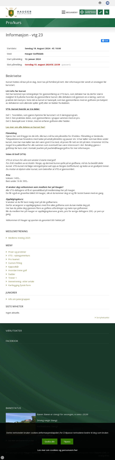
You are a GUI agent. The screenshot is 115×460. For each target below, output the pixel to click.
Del (105, 41)
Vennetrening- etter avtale (21, 281)
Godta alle (50, 441)
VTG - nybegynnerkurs (19, 255)
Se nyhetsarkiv (102, 317)
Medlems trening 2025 (19, 237)
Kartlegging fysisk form (19, 285)
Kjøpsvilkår (13, 266)
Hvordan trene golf (17, 270)
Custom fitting (15, 262)
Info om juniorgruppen (19, 299)
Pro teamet (13, 259)
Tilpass (67, 441)
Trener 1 (12, 277)
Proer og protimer (17, 251)
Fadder (11, 274)
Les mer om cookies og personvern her (57, 450)
